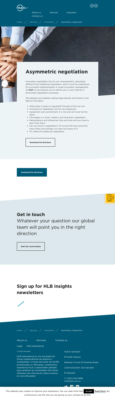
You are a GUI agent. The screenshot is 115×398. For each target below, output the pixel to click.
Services (54, 10)
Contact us (37, 14)
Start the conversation (31, 246)
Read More (100, 391)
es (92, 3)
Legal (19, 346)
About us (36, 10)
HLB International (35, 346)
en (96, 3)
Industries (71, 10)
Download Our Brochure (40, 142)
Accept (89, 391)
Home (19, 20)
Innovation (49, 20)
